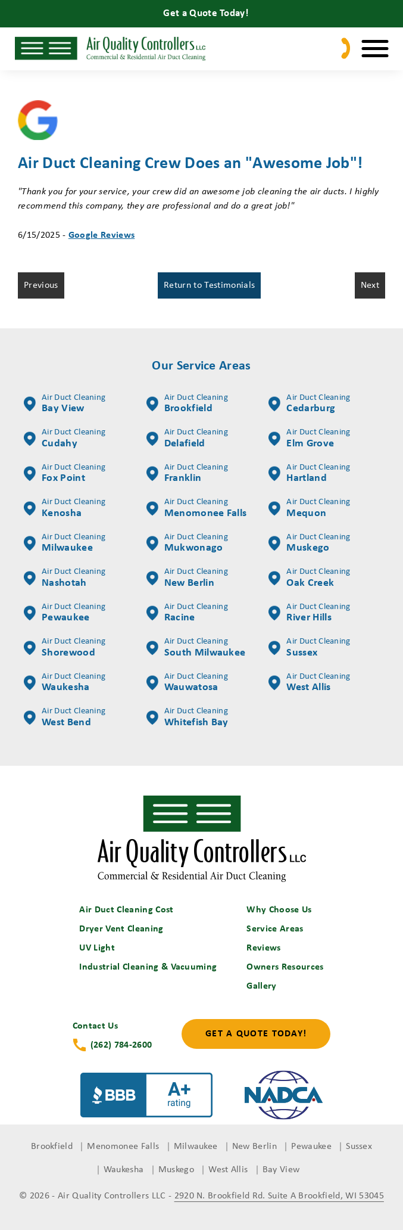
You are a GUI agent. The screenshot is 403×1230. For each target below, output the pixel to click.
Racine (187, 613)
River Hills (309, 613)
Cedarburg (309, 404)
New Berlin (187, 578)
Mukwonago (187, 543)
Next (370, 285)
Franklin (187, 473)
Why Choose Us (278, 910)
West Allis (309, 683)
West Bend (64, 717)
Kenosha (64, 508)
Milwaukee (64, 543)
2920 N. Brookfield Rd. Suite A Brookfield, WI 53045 (279, 1196)
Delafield (187, 438)
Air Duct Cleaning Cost (126, 910)
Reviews (263, 948)
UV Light (97, 948)
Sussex (309, 648)
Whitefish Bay (187, 717)
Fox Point (64, 473)
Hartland (309, 473)
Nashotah (64, 578)
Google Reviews (101, 235)
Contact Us (95, 1026)
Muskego (309, 543)
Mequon (309, 508)
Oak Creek (309, 578)
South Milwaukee (196, 648)
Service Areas (274, 929)
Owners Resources (284, 967)
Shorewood (64, 648)
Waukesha (64, 683)
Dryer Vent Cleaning (121, 929)
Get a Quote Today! (256, 1034)
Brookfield (187, 404)
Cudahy (64, 438)
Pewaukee (64, 613)
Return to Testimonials (209, 285)
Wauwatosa (187, 683)
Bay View (64, 404)
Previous (41, 285)
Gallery (261, 986)
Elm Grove (309, 438)
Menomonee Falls (196, 508)
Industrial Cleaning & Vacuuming (148, 967)
